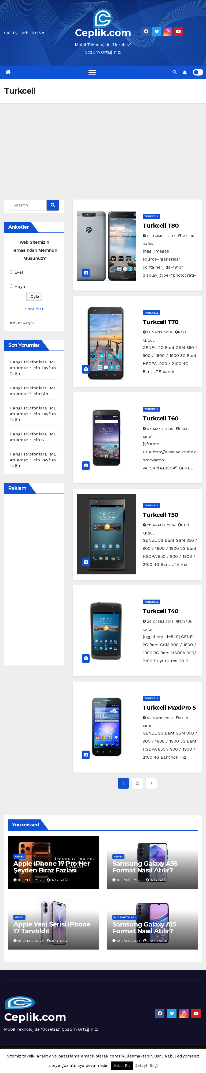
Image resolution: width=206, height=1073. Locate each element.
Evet (18, 272)
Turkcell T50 (160, 514)
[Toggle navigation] (92, 72)
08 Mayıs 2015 (161, 429)
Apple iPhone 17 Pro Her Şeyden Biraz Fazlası (51, 867)
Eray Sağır (59, 880)
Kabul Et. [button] (122, 1066)
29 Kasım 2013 (161, 621)
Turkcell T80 (161, 225)
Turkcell (151, 216)
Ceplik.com (103, 33)
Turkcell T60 (160, 418)
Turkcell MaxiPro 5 (169, 707)
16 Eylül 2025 (31, 880)
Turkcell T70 (160, 322)
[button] (174, 72)
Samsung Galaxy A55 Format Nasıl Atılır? (144, 867)
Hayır (20, 286)
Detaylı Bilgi (146, 1065)
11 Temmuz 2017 (162, 236)
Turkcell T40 (160, 611)
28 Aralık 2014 (161, 525)
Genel (19, 856)
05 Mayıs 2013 (160, 718)
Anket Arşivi (22, 322)
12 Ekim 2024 (129, 941)
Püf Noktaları (124, 917)
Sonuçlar (34, 308)
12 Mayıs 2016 (160, 332)
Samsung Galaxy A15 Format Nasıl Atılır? (144, 927)
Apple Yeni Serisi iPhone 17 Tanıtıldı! (51, 927)
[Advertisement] (103, 143)
